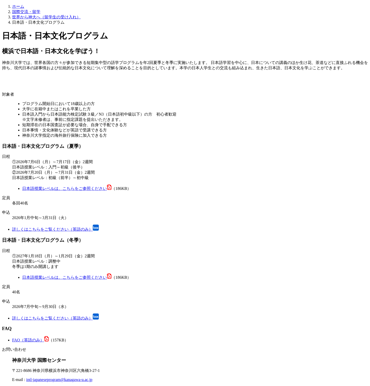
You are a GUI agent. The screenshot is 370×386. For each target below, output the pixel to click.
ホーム (18, 6)
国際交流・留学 (26, 12)
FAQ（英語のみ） (28, 340)
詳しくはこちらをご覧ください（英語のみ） (52, 229)
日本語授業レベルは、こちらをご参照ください (64, 188)
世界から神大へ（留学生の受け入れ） (46, 17)
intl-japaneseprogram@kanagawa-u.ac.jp (59, 379)
